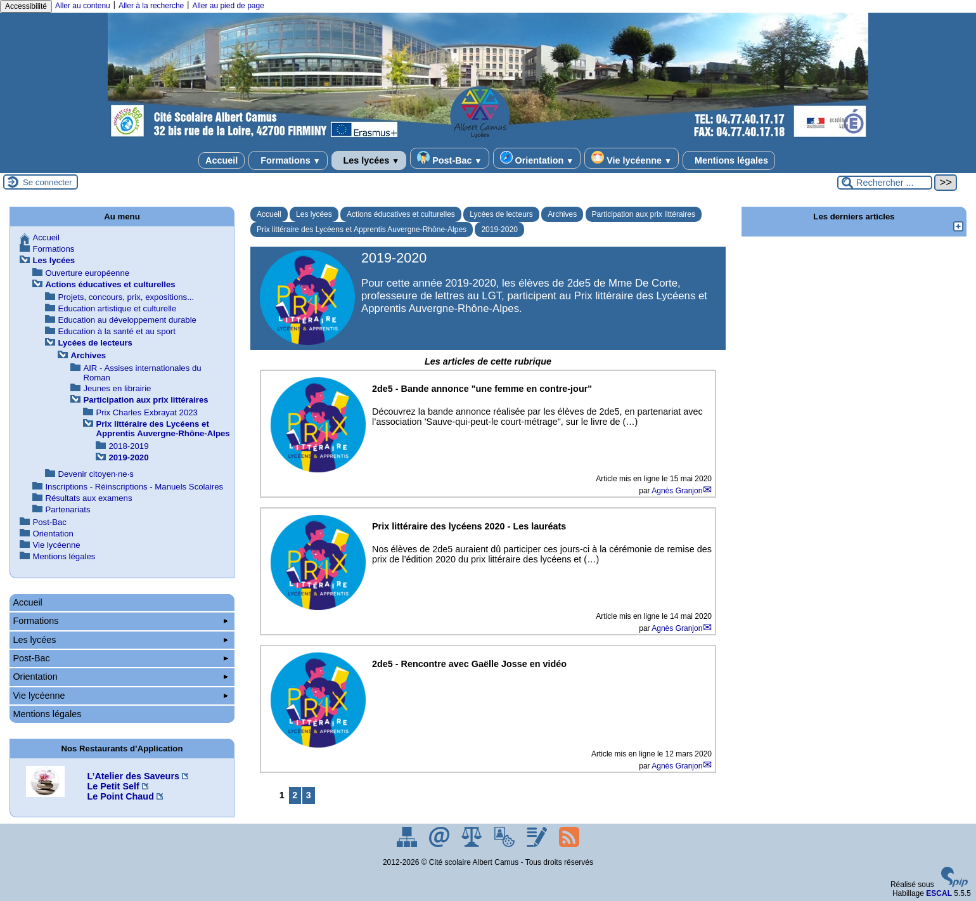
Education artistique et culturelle (117, 308)
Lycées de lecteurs (501, 214)
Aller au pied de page (228, 5)
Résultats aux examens (88, 498)
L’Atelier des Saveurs (133, 776)
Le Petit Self (113, 786)
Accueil (221, 160)
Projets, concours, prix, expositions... (126, 297)
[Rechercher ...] (884, 183)
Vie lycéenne (631, 158)
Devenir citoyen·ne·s (95, 474)
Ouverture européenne (87, 273)
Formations (287, 160)
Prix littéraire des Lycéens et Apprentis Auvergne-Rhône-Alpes (361, 229)
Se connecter (47, 182)
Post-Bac (449, 158)
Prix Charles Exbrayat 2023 (147, 412)
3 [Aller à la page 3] (308, 795)
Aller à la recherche (151, 5)
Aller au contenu (82, 5)
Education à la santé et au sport (116, 331)
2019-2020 (499, 229)
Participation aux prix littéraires (643, 214)
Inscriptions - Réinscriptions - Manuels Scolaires (134, 486)
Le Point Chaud (120, 796)
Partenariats (67, 509)
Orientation (537, 158)
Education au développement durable (127, 320)
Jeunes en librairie (117, 388)
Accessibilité (26, 6)
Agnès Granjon (677, 490)
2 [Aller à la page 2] (294, 795)
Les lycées (369, 160)
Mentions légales (729, 160)
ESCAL (939, 893)
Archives (562, 214)
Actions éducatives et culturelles (401, 214)
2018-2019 (128, 446)
